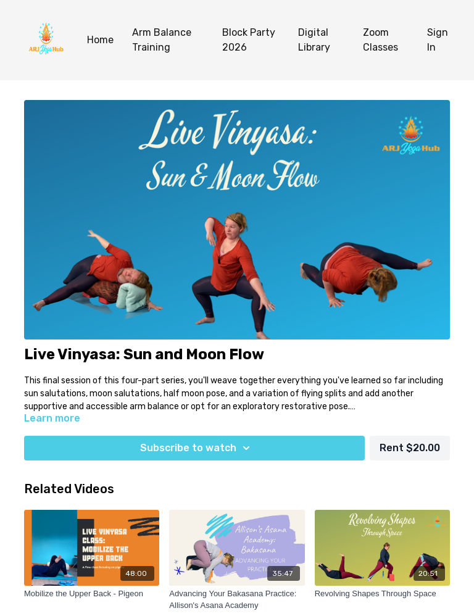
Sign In (437, 40)
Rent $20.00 (410, 448)
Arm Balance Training (161, 40)
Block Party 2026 (248, 40)
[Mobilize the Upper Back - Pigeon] (91, 594)
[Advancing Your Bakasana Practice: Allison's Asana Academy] (236, 600)
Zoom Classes (380, 40)
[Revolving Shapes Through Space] (382, 594)
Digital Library (314, 40)
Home (100, 40)
